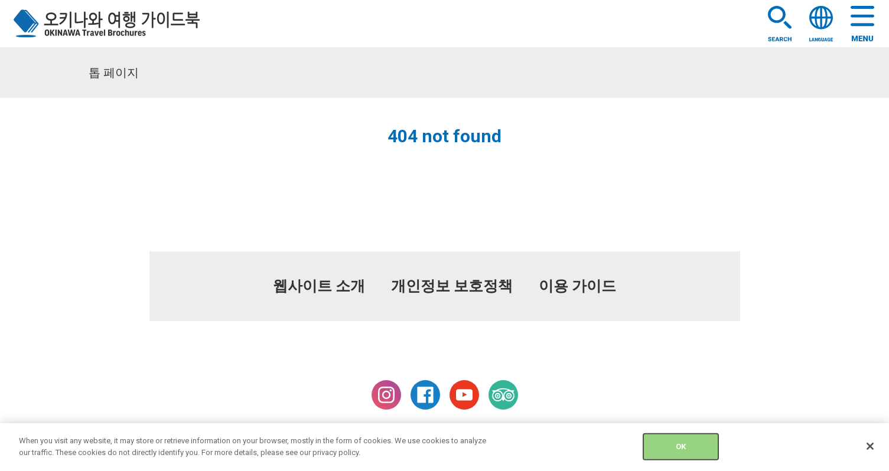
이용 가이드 (577, 286)
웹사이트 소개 (319, 286)
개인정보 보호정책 (452, 286)
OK (681, 451)
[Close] (870, 451)
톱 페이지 (114, 73)
